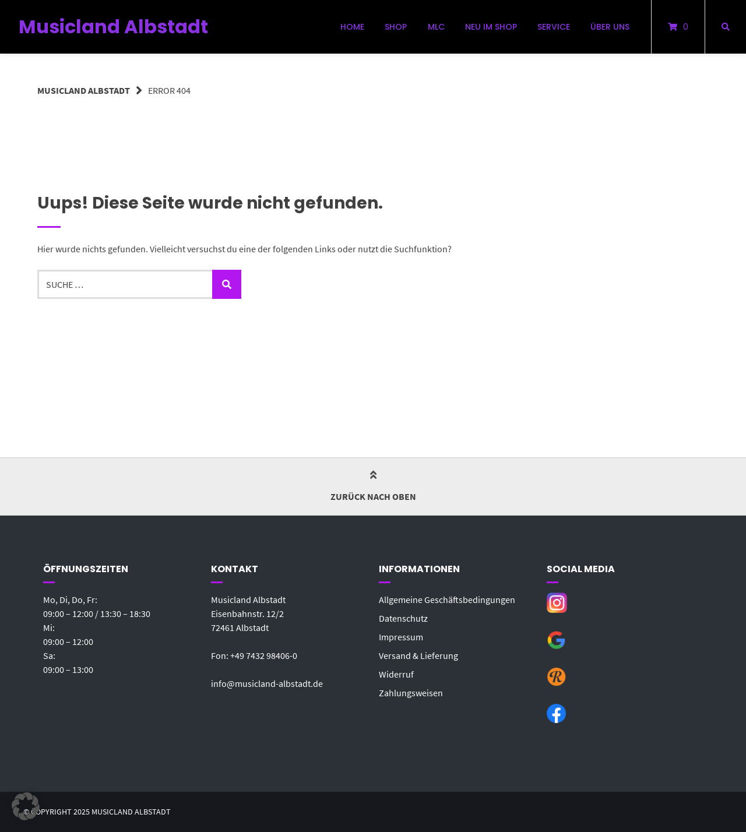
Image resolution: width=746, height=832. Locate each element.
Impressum (401, 637)
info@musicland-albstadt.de (267, 683)
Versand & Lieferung (418, 655)
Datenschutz (403, 618)
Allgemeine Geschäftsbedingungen (447, 599)
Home (352, 27)
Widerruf (396, 674)
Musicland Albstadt (113, 26)
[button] (25, 806)
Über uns (609, 27)
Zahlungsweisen (411, 693)
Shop (396, 27)
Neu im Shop (491, 27)
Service (553, 27)
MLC (436, 27)
